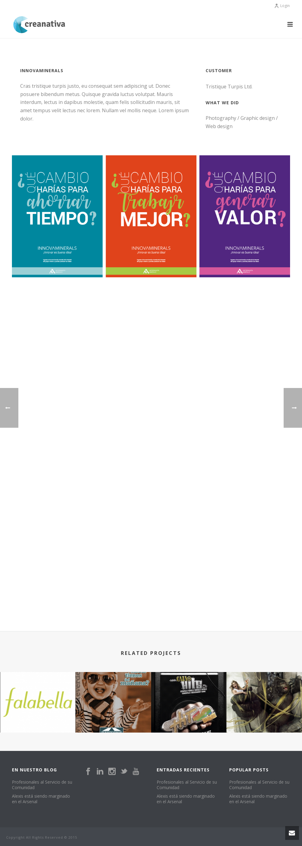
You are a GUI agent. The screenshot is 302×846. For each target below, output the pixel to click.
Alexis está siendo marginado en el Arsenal (41, 798)
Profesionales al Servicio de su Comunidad (42, 784)
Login (282, 5)
